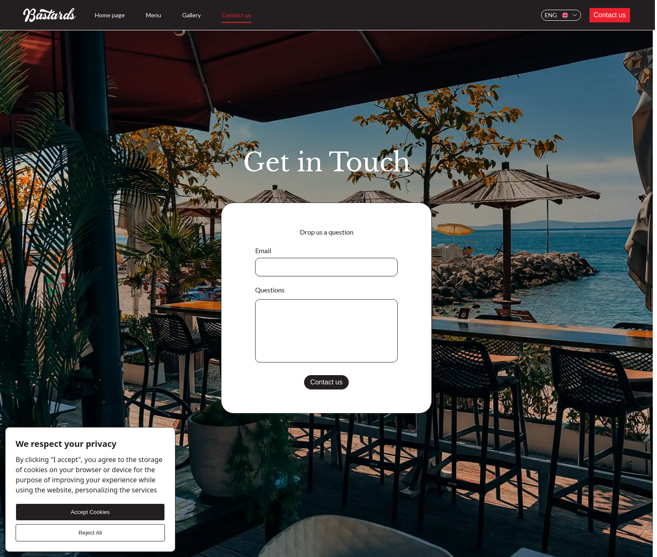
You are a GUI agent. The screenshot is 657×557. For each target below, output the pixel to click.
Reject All (90, 533)
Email (263, 250)
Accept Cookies (90, 512)
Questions (270, 290)
